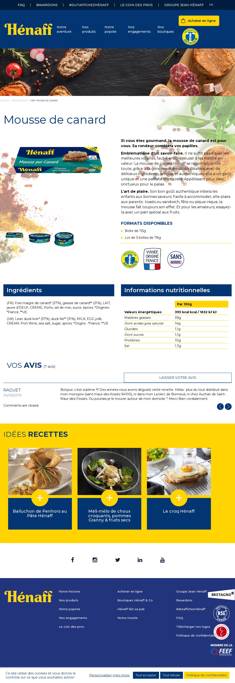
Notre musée (128, 608)
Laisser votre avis (203, 365)
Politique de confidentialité (198, 625)
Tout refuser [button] (171, 675)
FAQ (21, 5)
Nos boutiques (165, 29)
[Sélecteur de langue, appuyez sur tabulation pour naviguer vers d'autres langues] (211, 4)
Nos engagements (139, 29)
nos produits (20, 100)
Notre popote (110, 29)
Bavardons (47, 5)
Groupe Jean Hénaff (184, 5)
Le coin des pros (136, 5)
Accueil (4, 100)
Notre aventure (64, 29)
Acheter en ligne (202, 21)
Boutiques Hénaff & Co (135, 590)
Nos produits (89, 29)
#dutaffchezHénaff (89, 5)
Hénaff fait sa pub (131, 599)
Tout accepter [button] (146, 675)
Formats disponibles (147, 223)
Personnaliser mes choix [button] (109, 675)
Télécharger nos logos (194, 617)
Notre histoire (70, 581)
